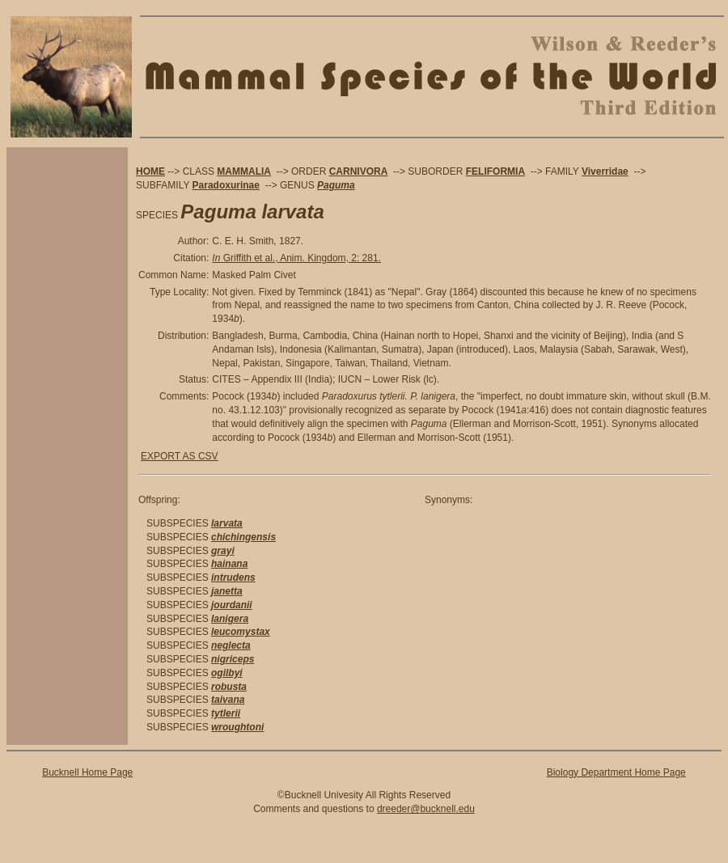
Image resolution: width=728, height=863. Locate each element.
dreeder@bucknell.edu (426, 808)
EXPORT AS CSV (179, 456)
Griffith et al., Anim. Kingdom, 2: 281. (296, 258)
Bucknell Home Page (87, 772)
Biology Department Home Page (616, 772)
